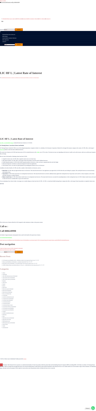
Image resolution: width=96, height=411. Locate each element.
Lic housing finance (6, 303)
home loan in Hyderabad (23, 240)
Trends (3, 325)
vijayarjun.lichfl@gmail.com (6, 2)
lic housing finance (43, 240)
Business (4, 280)
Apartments (4, 274)
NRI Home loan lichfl (6, 319)
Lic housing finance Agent (7, 304)
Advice (3, 272)
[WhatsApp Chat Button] (93, 408)
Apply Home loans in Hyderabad (8, 279)
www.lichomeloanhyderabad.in (6, 237)
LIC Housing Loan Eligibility (8, 308)
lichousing (67, 240)
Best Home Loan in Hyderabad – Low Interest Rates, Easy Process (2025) (16, 263)
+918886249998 (16, 2)
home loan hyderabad (14, 240)
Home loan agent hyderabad (24, 77)
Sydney (25, 358)
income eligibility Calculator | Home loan (31, 18)
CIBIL (38, 152)
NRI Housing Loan (6, 321)
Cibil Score (4, 282)
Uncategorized (5, 327)
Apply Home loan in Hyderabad (8, 277)
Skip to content (3, 0)
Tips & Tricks (5, 324)
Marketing (4, 314)
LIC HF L (2, 142)
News (3, 316)
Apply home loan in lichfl (5, 240)
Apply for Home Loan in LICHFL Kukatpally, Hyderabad (11, 248)
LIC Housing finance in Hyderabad (9, 306)
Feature (3, 284)
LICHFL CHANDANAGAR (8, 313)
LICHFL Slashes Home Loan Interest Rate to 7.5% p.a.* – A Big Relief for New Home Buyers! (20, 265)
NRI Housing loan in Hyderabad (8, 322)
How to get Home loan (6, 293)
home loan (2, 149)
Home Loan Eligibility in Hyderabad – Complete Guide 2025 (14, 261)
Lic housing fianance (36, 77)
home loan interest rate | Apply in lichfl (7, 249)
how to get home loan (32, 240)
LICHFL (4, 311)
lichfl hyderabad (62, 240)
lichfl (58, 240)
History (3, 285)
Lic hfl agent (30, 77)
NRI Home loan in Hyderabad (8, 317)
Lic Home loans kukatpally (7, 300)
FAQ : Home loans (42, 18)
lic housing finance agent (52, 240)
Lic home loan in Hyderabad (7, 298)
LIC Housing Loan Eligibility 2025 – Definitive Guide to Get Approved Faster (17, 260)
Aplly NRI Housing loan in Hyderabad (9, 275)
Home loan (18, 77)
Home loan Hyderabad (6, 290)
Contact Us (48, 18)
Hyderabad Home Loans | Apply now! (9, 18)
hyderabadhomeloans (4, 77)
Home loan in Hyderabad (7, 292)
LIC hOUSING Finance (9, 142)
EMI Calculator (20, 18)
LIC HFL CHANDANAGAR (8, 296)
